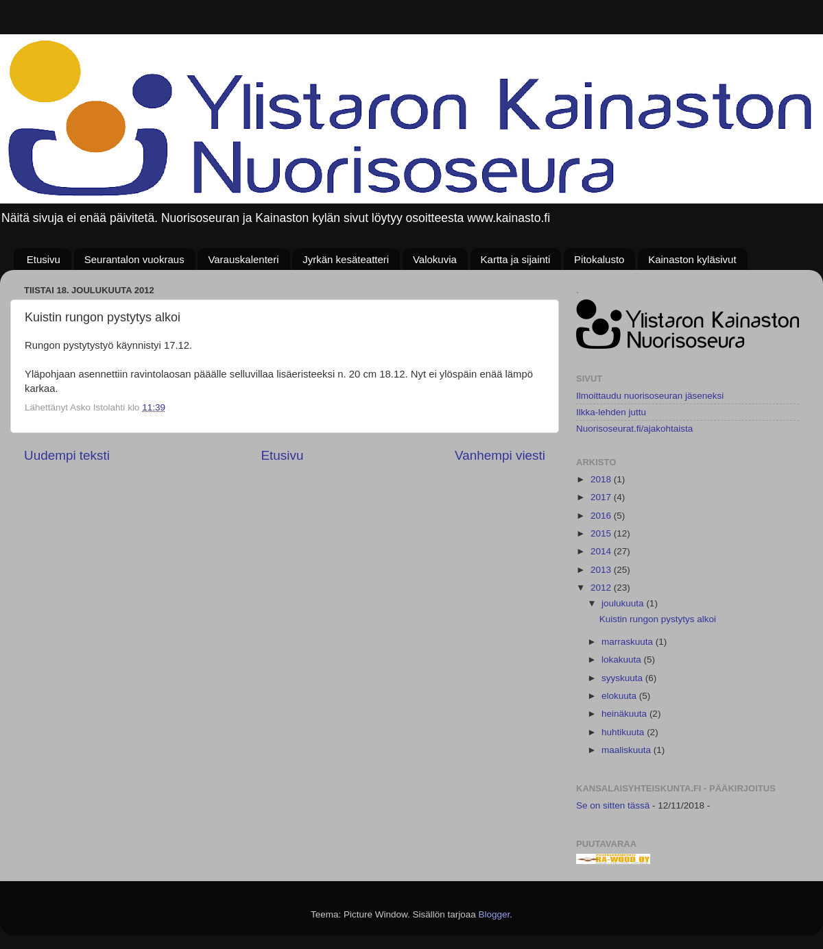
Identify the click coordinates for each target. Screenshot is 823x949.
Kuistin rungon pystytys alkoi (657, 619)
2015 (602, 533)
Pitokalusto (599, 259)
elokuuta (620, 696)
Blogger (494, 914)
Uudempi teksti (67, 455)
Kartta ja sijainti (516, 259)
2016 (602, 515)
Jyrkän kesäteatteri (345, 259)
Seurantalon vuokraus (134, 259)
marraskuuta (628, 642)
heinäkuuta (625, 713)
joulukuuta (623, 603)
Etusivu (43, 259)
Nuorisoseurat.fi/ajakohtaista (634, 428)
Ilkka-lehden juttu (611, 412)
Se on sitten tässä (612, 805)
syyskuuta (623, 678)
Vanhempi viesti (500, 455)
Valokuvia (435, 259)
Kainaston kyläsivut (692, 259)
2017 (602, 497)
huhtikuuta (624, 732)
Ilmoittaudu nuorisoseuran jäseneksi (650, 396)
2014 (602, 551)
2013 (602, 570)
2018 (602, 479)
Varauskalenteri (243, 259)
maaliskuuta (627, 750)
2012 (602, 587)
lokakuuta (622, 659)
